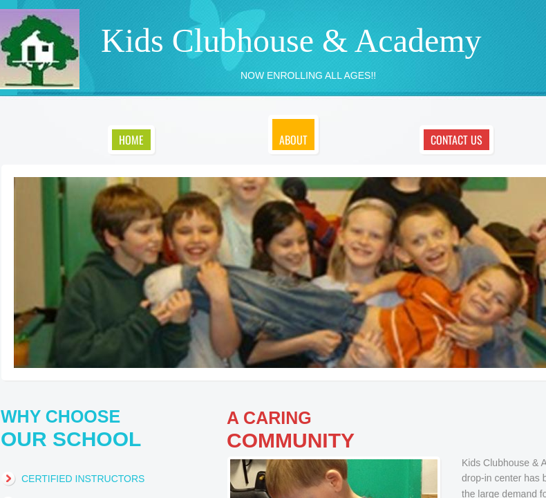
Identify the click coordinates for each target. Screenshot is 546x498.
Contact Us (456, 139)
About (293, 139)
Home (131, 139)
